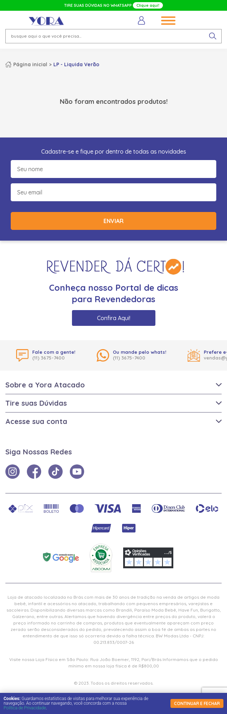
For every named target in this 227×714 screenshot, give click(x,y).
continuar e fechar (197, 703)
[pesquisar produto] (212, 36)
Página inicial (30, 64)
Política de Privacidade (25, 707)
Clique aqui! (147, 5)
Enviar (113, 221)
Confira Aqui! (113, 318)
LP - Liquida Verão (76, 64)
